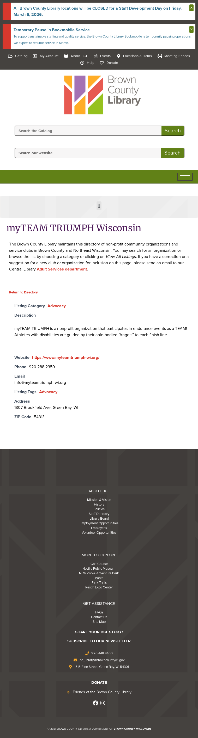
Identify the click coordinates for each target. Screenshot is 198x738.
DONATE (99, 682)
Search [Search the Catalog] (173, 131)
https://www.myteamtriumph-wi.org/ (65, 357)
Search (172, 153)
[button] (99, 205)
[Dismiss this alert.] (191, 7)
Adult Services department (62, 269)
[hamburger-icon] (185, 177)
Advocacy (56, 306)
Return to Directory (23, 292)
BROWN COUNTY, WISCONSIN (132, 728)
